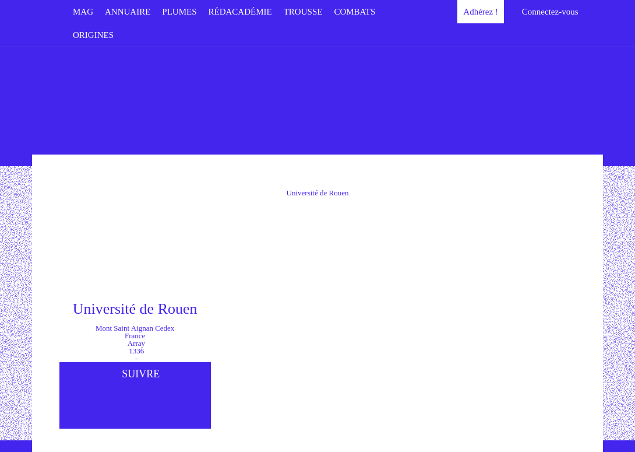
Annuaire (127, 11)
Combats (354, 11)
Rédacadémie (240, 11)
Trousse (303, 11)
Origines (93, 35)
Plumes (179, 11)
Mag (83, 11)
